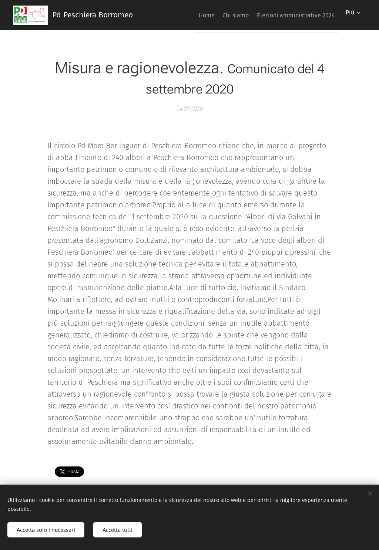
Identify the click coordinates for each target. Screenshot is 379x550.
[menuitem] (193, 15)
